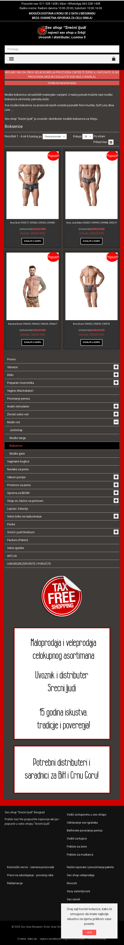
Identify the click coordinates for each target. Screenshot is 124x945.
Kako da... (33, 938)
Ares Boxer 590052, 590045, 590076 (91, 324)
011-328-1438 (48, 3)
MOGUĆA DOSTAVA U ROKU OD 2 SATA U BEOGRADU (62, 13)
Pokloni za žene (77, 846)
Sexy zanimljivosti (78, 891)
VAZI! (89, 932)
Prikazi (77, 136)
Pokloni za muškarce (80, 854)
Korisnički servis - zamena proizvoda (30, 867)
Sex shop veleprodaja (80, 875)
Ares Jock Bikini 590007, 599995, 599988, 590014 (91, 222)
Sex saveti (73, 899)
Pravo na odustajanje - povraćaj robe (30, 875)
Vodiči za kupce (77, 838)
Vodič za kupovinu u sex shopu (86, 814)
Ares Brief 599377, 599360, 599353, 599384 (32, 222)
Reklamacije (15, 883)
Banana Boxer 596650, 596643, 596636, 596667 (32, 324)
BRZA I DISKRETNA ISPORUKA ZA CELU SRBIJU (62, 18)
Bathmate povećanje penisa (84, 830)
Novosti (72, 883)
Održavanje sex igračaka (82, 822)
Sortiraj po (35, 136)
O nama (21, 938)
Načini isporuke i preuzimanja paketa (90, 867)
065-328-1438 (91, 3)
